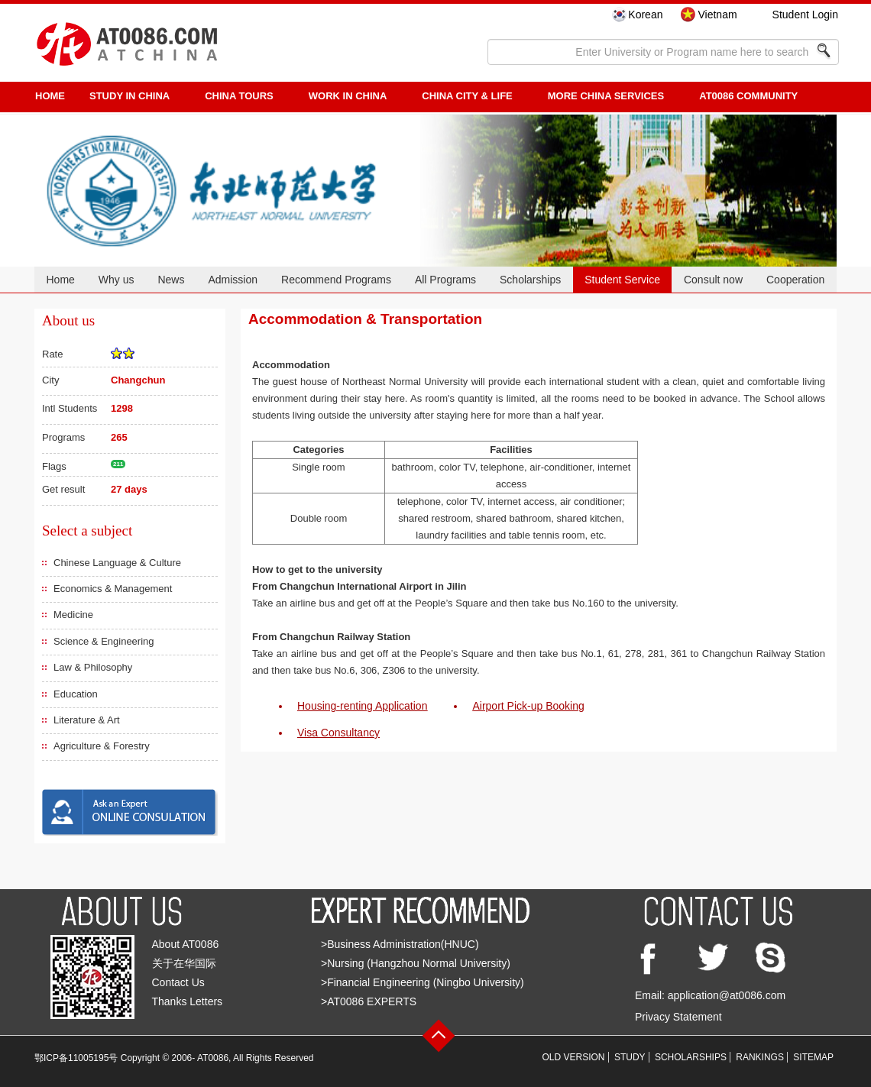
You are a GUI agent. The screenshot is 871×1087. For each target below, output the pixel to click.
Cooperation (795, 279)
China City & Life (467, 96)
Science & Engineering (103, 641)
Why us (116, 279)
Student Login (805, 14)
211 (118, 464)
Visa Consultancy (338, 732)
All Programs (445, 279)
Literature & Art (86, 720)
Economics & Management (112, 588)
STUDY (630, 1057)
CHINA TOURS (239, 96)
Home (60, 279)
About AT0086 (185, 944)
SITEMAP (813, 1057)
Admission (232, 279)
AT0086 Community (748, 96)
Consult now (713, 279)
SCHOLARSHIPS (691, 1057)
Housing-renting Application (362, 706)
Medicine (73, 614)
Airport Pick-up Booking (528, 706)
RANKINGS (760, 1057)
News (170, 279)
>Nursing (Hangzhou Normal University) (415, 963)
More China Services (606, 96)
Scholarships (530, 279)
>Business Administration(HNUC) (400, 944)
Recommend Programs (336, 279)
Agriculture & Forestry (101, 746)
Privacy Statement (678, 1017)
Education (75, 694)
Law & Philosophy (92, 667)
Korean (645, 14)
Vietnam (717, 14)
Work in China (348, 96)
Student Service (622, 279)
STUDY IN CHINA (129, 96)
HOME (50, 96)
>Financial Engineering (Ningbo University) (422, 982)
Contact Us (178, 982)
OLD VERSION (573, 1057)
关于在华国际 (184, 963)
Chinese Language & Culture (117, 562)
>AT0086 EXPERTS (368, 1001)
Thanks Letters (187, 1001)
